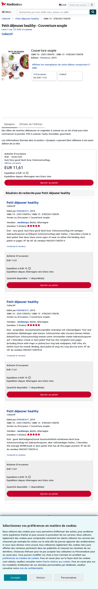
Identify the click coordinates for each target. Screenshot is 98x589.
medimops (23, 219)
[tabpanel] (48, 134)
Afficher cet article (12, 160)
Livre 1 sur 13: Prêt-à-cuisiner (17, 29)
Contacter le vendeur (16, 243)
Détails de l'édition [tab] (30, 121)
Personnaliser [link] (68, 577)
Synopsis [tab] (9, 121)
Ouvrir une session (78, 5)
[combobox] (53, 12)
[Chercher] (93, 12)
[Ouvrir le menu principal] (7, 12)
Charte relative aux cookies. (33, 561)
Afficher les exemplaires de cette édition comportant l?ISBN (62, 64)
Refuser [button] (40, 577)
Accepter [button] (15, 577)
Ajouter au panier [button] (49, 179)
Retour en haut (49, 515)
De (44, 72)
